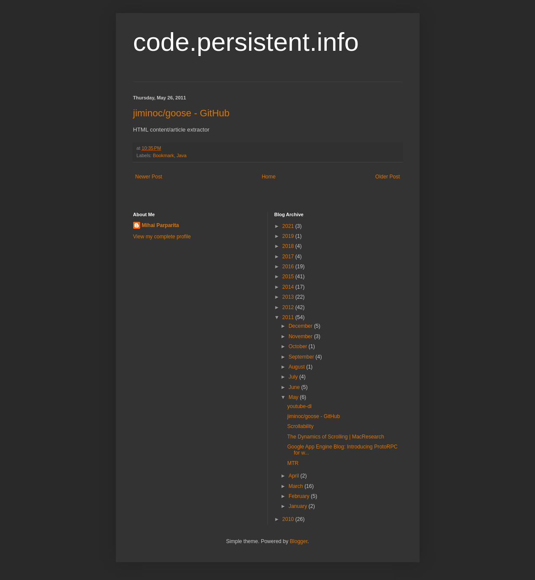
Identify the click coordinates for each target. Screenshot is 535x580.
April (294, 476)
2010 (288, 519)
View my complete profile (162, 237)
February (300, 496)
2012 (288, 307)
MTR (293, 463)
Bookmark (163, 155)
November (301, 336)
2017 (288, 257)
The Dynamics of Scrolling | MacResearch (335, 437)
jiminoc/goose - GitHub (181, 113)
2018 (288, 246)
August (297, 367)
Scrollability (300, 426)
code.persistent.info (246, 41)
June (295, 387)
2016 (288, 267)
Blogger (299, 541)
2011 (288, 317)
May (294, 397)
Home (269, 177)
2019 (288, 236)
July (294, 377)
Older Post (387, 177)
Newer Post (148, 177)
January (299, 506)
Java (182, 155)
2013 (288, 297)
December (301, 326)
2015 (288, 277)
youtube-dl (299, 406)
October (299, 346)
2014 (288, 287)
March (297, 486)
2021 (288, 226)
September (302, 357)
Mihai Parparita (160, 225)
